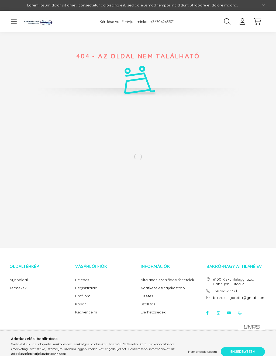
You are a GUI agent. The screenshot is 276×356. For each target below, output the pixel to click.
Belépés (82, 280)
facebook (207, 313)
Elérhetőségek (153, 312)
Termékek (17, 288)
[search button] (227, 21)
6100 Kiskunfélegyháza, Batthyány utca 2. (233, 281)
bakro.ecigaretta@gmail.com (239, 297)
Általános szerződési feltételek (167, 280)
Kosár (80, 304)
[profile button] (242, 21)
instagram (218, 313)
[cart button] (257, 21)
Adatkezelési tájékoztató (163, 288)
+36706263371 (162, 21)
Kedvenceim (86, 312)
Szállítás (148, 304)
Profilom (82, 296)
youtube (229, 313)
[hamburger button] (13, 21)
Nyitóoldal (18, 280)
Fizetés (147, 296)
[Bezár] (264, 5)
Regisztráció (86, 288)
